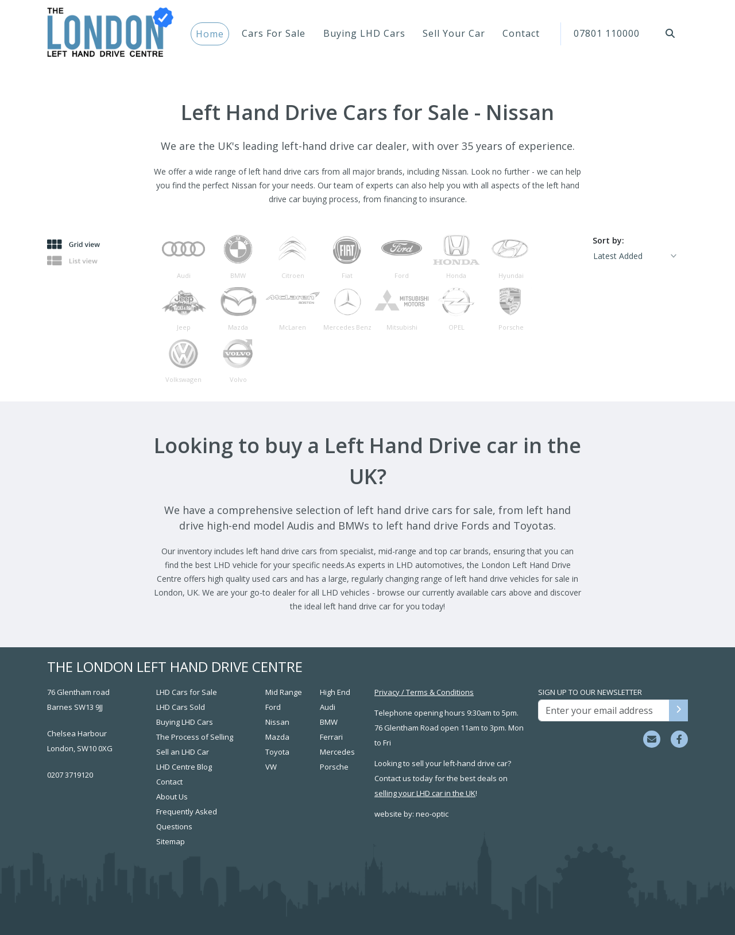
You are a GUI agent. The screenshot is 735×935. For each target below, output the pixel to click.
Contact (521, 33)
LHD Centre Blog (184, 767)
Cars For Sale (273, 33)
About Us (172, 796)
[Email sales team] (651, 739)
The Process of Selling (194, 737)
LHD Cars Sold (180, 707)
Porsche (334, 767)
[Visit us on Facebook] (679, 739)
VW (271, 767)
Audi (327, 707)
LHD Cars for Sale (186, 692)
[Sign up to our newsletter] (678, 710)
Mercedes (337, 752)
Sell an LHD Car (182, 752)
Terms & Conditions (440, 692)
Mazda (277, 737)
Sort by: (608, 240)
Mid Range (283, 692)
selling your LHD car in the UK (424, 793)
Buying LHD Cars (364, 33)
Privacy (387, 692)
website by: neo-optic (411, 814)
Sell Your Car (454, 33)
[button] (670, 33)
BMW (329, 722)
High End (335, 692)
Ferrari (331, 737)
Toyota (277, 752)
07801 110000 (607, 33)
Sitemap (170, 841)
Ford (273, 707)
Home (210, 34)
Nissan (277, 722)
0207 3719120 (70, 775)
